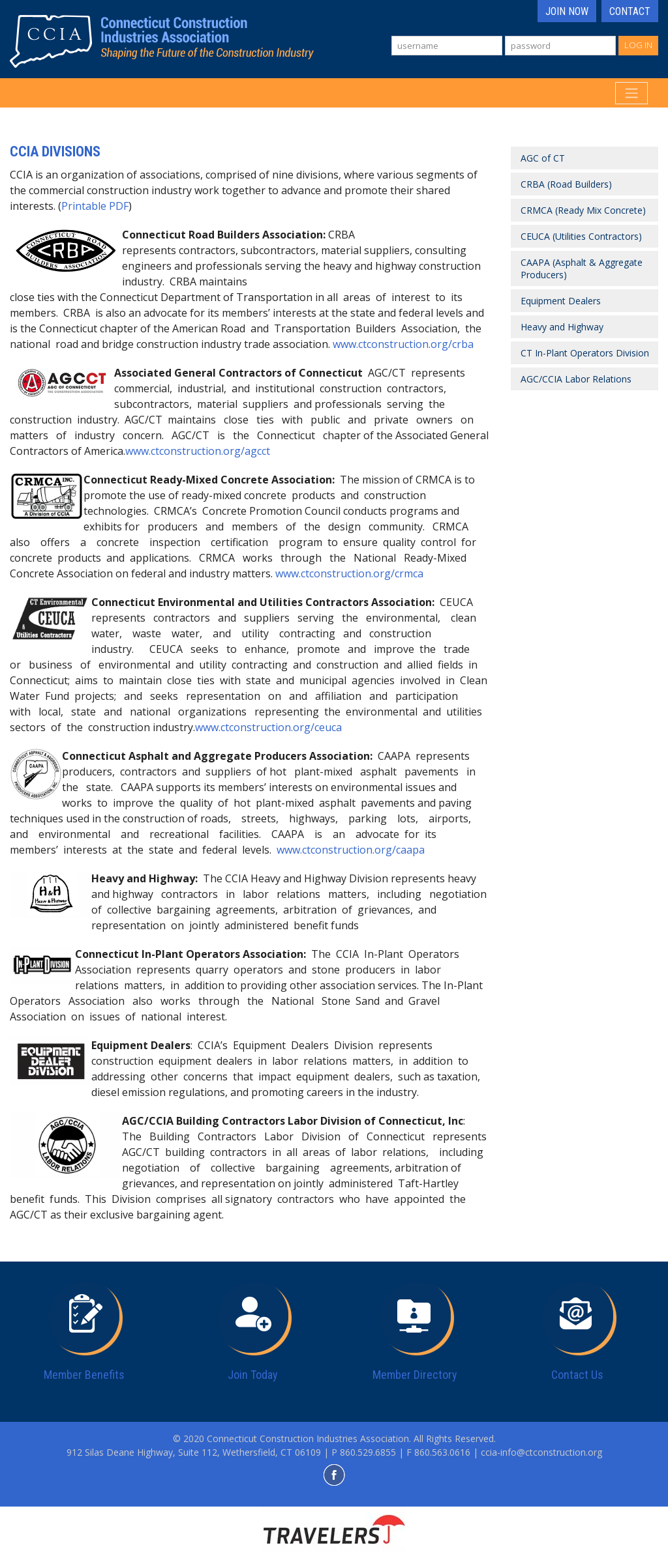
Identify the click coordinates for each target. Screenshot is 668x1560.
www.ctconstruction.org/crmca (349, 573)
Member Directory (414, 1374)
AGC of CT (543, 158)
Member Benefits (84, 1374)
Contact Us (577, 1374)
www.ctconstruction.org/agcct (197, 451)
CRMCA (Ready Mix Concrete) (583, 210)
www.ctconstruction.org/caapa (351, 850)
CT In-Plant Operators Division (585, 353)
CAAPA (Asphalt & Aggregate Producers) (582, 268)
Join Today (253, 1374)
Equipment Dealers (561, 301)
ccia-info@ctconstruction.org (541, 1452)
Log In (638, 45)
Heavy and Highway (562, 327)
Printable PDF (95, 206)
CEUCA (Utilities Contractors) (581, 236)
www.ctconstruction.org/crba (403, 344)
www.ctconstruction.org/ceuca (268, 727)
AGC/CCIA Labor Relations (576, 379)
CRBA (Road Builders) (566, 184)
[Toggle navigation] (631, 93)
